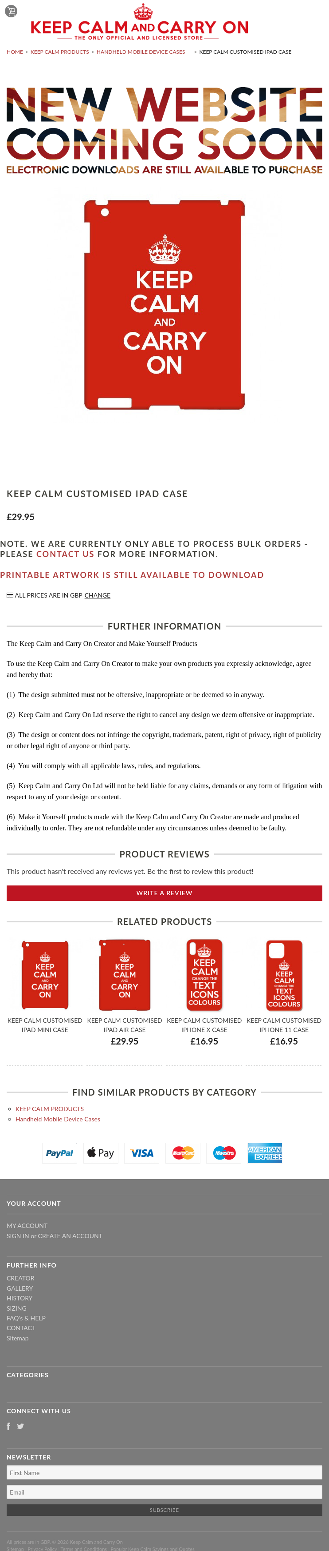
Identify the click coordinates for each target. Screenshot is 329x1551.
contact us (65, 554)
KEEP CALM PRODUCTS (60, 51)
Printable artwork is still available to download (132, 575)
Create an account (70, 1236)
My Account (27, 1225)
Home (15, 51)
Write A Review (165, 893)
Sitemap (18, 1338)
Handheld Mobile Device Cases (141, 51)
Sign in (18, 1236)
